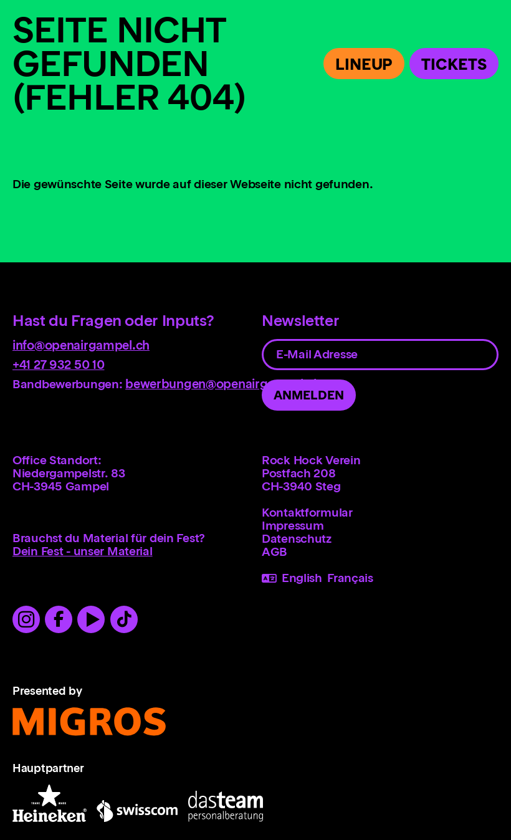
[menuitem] (380, 512)
